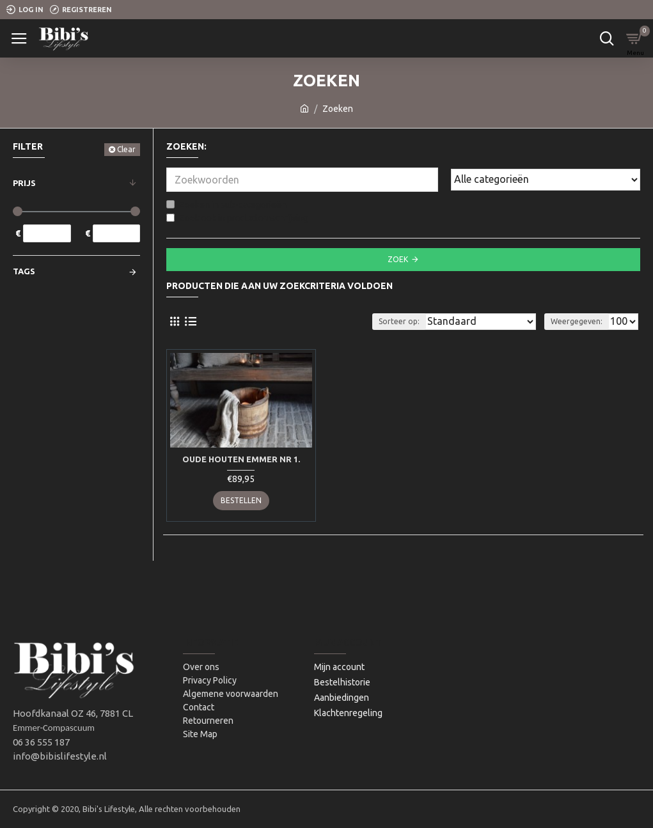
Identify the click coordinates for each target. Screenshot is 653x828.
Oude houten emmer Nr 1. (241, 459)
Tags (24, 271)
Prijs (24, 182)
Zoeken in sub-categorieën (226, 204)
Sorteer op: (399, 321)
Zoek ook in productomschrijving (237, 218)
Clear (126, 149)
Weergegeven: (576, 321)
